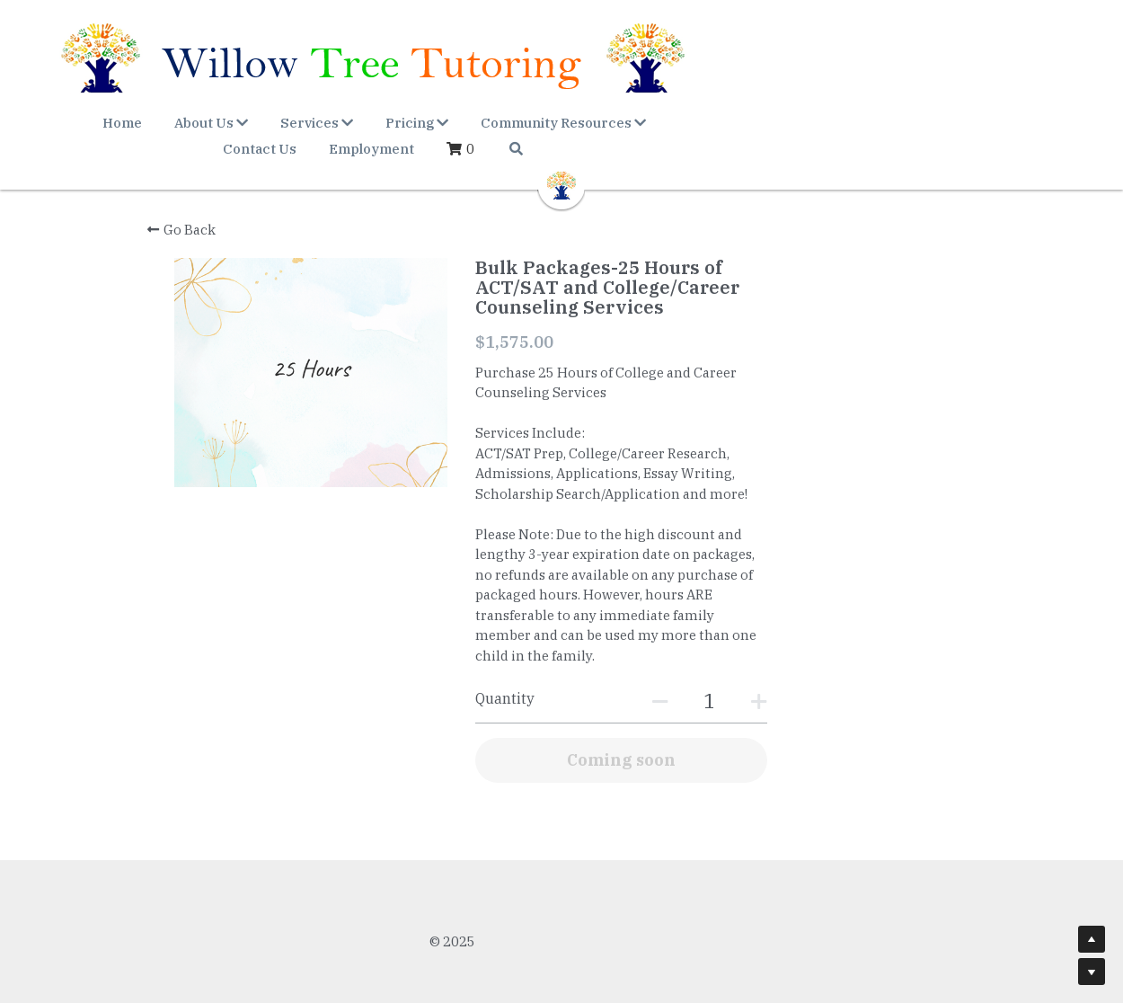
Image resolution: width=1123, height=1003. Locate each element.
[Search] (991, 125)
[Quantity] (809, 681)
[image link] (561, 160)
